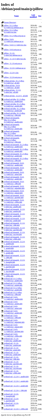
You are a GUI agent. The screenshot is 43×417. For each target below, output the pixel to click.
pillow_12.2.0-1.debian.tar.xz (15, 68)
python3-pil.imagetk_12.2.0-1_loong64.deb (14, 261)
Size (39, 16)
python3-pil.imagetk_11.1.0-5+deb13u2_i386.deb (14, 224)
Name (16, 16)
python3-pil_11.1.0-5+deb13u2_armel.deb (12, 349)
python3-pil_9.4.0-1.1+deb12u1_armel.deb (13, 307)
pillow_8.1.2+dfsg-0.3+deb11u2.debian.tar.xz (13, 26)
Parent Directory (10, 22)
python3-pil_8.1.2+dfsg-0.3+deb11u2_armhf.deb (13, 289)
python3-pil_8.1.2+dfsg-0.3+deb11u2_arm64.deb (13, 284)
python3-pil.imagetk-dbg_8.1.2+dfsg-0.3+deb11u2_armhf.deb (13, 133)
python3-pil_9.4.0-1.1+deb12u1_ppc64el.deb (14, 330)
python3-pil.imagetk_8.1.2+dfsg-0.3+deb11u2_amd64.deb (16, 146)
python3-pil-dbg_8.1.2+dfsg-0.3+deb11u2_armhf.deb (14, 110)
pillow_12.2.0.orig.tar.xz (13, 77)
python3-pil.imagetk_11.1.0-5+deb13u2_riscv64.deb (14, 233)
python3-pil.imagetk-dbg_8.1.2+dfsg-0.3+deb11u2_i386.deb (12, 140)
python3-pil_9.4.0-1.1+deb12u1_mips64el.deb (14, 321)
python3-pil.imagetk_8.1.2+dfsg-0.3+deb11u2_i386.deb (16, 160)
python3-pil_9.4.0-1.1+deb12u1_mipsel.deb (13, 326)
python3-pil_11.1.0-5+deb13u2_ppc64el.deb (13, 363)
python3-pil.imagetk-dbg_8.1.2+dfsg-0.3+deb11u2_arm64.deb (13, 127)
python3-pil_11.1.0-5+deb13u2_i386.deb (12, 358)
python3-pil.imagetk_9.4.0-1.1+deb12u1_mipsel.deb (14, 192)
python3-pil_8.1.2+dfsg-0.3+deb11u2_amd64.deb (13, 280)
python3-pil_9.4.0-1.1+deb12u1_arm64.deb (13, 303)
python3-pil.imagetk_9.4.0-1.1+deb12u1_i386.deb (14, 183)
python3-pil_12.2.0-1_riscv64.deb (11, 404)
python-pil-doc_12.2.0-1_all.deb (16, 96)
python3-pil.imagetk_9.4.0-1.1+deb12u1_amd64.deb (14, 164)
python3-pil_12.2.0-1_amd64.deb (16, 377)
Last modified (33, 16)
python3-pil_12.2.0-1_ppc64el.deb (11, 400)
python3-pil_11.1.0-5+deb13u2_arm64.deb (12, 344)
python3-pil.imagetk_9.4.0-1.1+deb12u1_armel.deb (14, 173)
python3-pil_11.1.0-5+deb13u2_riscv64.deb (13, 367)
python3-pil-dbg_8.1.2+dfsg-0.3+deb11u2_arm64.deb (14, 105)
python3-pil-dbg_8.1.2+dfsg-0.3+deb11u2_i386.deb (14, 114)
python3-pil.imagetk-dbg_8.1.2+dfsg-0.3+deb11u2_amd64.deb (13, 120)
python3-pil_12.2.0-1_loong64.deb (11, 395)
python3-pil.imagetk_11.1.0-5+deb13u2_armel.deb (14, 215)
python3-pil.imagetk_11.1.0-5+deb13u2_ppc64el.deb (14, 229)
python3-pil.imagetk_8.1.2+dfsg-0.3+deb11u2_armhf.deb (16, 155)
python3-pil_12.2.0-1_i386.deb (15, 390)
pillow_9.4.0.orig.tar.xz (12, 50)
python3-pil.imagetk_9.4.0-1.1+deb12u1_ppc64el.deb (14, 196)
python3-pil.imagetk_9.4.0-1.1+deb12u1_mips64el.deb (14, 187)
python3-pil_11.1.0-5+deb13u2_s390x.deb (12, 372)
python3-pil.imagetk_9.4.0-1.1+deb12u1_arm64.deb (14, 169)
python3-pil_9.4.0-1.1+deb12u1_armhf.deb (13, 312)
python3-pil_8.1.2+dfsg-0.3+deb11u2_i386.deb (13, 293)
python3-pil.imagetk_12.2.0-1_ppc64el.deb (14, 266)
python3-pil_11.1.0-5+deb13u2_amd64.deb (12, 340)
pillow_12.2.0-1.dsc (11, 73)
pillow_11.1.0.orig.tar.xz (13, 63)
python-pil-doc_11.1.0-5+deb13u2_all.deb (12, 91)
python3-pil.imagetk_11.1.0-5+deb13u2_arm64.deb (14, 210)
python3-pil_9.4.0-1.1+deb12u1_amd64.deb (13, 298)
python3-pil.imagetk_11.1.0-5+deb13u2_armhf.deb (14, 220)
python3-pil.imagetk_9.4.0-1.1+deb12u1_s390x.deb (14, 201)
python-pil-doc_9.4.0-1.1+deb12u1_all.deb (12, 87)
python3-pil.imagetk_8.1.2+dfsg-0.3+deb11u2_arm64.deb (16, 150)
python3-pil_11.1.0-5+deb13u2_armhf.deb (12, 354)
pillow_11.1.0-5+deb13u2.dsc (15, 59)
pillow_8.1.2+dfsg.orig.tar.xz (14, 36)
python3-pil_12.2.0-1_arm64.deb (16, 381)
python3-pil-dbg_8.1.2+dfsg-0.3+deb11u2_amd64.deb (14, 100)
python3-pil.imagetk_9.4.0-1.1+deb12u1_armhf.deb (14, 178)
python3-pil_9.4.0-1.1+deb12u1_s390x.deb (13, 335)
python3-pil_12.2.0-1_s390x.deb (16, 409)
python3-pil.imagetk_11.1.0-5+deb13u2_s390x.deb (14, 238)
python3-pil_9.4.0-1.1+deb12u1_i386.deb (12, 317)
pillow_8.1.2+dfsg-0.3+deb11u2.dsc (11, 31)
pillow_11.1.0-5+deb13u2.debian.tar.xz (13, 54)
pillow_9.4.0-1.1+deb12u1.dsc (15, 45)
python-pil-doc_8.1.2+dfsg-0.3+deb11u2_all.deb (14, 82)
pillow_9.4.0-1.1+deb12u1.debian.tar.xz (14, 40)
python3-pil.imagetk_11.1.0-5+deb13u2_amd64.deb (14, 206)
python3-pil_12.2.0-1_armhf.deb (16, 386)
